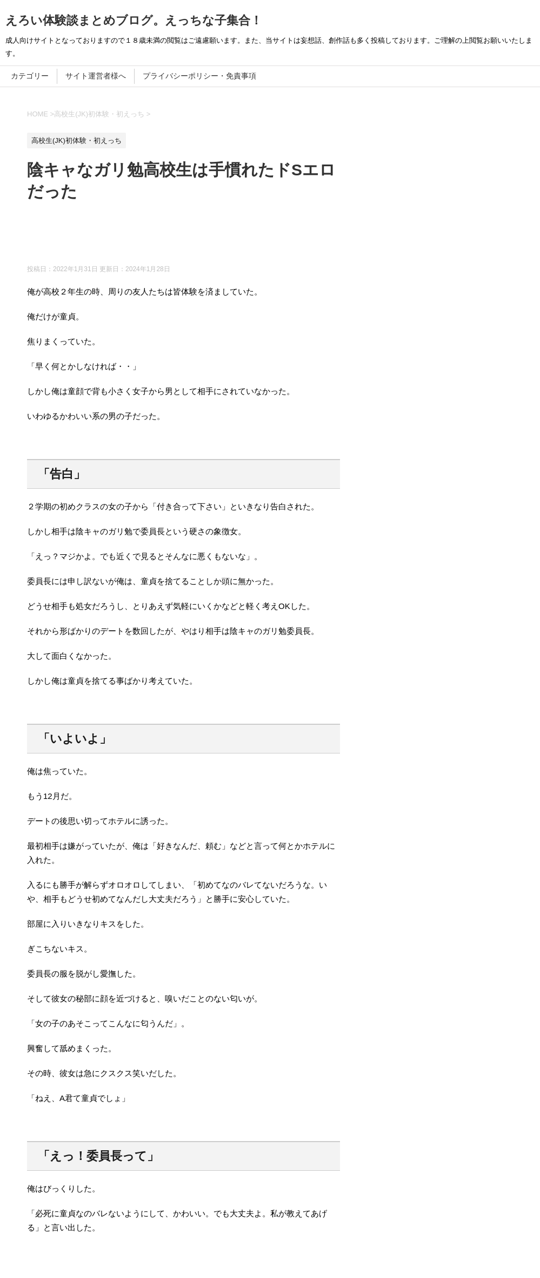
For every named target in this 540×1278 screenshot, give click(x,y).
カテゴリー (30, 75)
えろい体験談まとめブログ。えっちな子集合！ (133, 20)
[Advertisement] (224, 237)
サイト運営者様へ (95, 75)
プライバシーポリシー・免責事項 (199, 75)
